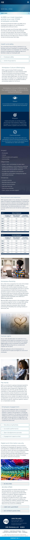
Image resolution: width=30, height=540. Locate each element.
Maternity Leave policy (7, 298)
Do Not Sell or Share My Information (10, 532)
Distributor (6, 531)
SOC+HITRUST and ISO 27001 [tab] (12, 510)
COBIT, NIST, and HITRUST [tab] (11, 507)
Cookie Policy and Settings (15, 531)
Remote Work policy (7, 295)
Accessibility (24, 532)
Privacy (23, 531)
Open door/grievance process (13, 432)
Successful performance (11, 428)
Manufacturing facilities (11, 425)
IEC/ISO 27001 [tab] (8, 483)
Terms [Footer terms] (20, 532)
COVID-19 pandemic (10, 61)
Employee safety (9, 57)
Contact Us (14, 538)
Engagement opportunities (12, 436)
